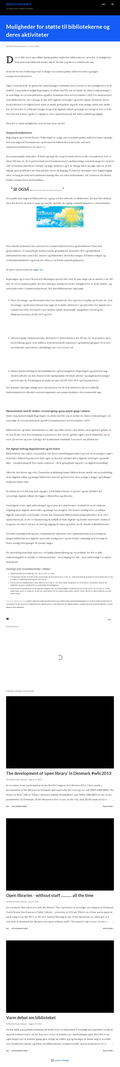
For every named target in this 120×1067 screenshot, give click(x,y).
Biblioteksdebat (18, 4)
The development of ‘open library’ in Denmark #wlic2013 (58, 773)
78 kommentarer (19, 806)
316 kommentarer (19, 1051)
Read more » (108, 806)
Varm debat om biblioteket (31, 1017)
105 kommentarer (19, 928)
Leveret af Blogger (60, 1060)
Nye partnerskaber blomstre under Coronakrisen (46, 190)
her (44, 146)
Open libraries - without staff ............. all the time (49, 895)
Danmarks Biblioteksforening (16, 601)
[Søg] (103, 4)
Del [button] (109, 620)
